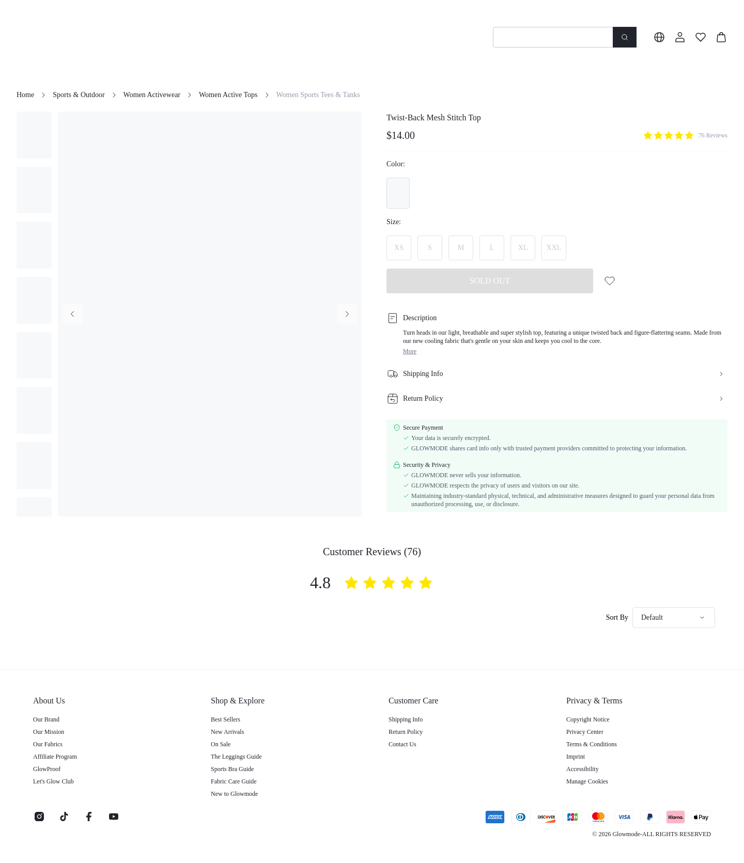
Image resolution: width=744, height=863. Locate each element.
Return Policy (406, 731)
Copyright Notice (588, 719)
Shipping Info (406, 719)
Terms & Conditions (591, 744)
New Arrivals (227, 731)
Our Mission (48, 731)
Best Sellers (225, 719)
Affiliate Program (55, 756)
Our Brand (46, 719)
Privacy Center (584, 731)
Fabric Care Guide (234, 781)
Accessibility (582, 769)
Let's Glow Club (53, 781)
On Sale (220, 744)
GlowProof (46, 769)
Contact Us (402, 744)
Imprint (575, 756)
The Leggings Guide (236, 756)
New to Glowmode (234, 793)
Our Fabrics (48, 744)
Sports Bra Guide (232, 769)
